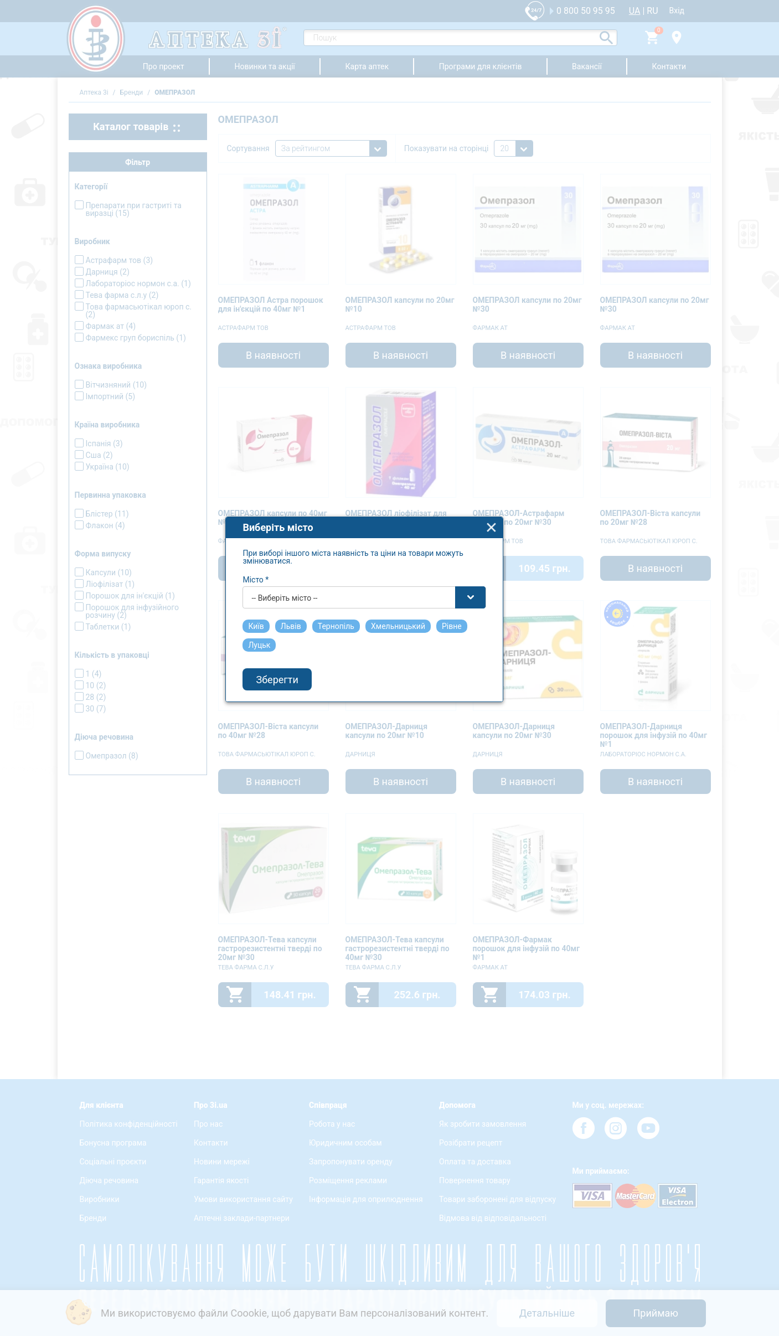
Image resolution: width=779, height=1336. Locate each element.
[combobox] (390, 637)
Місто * (282, 619)
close (517, 567)
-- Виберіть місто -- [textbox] (310, 637)
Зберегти (303, 719)
